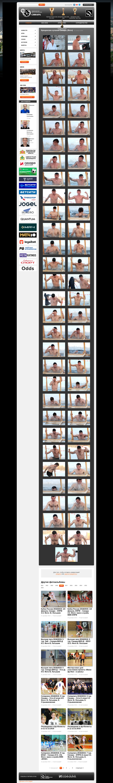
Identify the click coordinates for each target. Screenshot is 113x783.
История (24, 42)
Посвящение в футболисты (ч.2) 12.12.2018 (53, 727)
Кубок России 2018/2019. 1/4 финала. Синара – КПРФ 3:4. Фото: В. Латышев (53, 611)
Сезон (23, 39)
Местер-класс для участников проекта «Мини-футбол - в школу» (80, 670)
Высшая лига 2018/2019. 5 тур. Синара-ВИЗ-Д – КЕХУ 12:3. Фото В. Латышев (79, 641)
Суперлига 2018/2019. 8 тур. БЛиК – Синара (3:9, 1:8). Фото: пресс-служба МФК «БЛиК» (53, 756)
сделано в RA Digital (25, 781)
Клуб (22, 33)
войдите (58, 574)
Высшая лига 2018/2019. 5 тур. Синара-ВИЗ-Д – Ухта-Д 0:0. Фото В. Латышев (53, 670)
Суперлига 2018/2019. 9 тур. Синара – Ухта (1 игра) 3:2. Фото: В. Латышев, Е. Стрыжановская (79, 699)
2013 (85, 585)
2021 (47, 585)
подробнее (24, 62)
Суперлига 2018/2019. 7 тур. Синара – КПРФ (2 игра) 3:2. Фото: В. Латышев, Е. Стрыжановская (79, 756)
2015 (76, 585)
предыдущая (54, 768)
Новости (24, 30)
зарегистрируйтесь (70, 574)
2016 (71, 585)
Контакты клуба (88, 4)
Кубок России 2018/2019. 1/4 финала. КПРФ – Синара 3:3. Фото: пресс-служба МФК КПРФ (80, 612)
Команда (24, 36)
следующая (79, 768)
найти (41, 4)
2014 (81, 585)
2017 (66, 585)
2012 (42, 587)
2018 (61, 585)
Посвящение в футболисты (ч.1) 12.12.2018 (80, 727)
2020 (52, 585)
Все (42, 585)
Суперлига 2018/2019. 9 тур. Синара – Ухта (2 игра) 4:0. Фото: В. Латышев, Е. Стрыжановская (53, 699)
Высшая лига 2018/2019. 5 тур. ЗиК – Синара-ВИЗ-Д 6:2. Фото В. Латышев (52, 641)
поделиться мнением (26, 97)
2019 (56, 585)
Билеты (23, 45)
